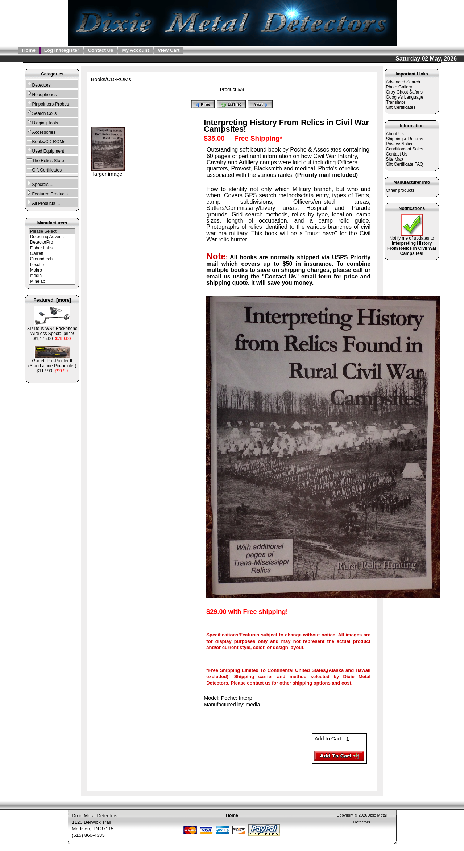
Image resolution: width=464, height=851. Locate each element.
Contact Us (100, 50)
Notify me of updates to (411, 244)
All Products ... (43, 202)
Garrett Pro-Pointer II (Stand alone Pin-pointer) (52, 361)
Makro (52, 270)
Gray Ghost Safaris (404, 92)
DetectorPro (52, 242)
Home (29, 50)
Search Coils (41, 112)
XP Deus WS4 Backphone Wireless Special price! (52, 329)
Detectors (38, 84)
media (52, 275)
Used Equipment (45, 150)
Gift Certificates (44, 169)
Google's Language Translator (404, 100)
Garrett (52, 253)
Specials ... (39, 183)
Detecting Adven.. (52, 237)
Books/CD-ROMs (111, 79)
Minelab (52, 281)
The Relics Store (45, 159)
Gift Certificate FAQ (404, 164)
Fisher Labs (52, 248)
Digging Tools (42, 122)
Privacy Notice (400, 143)
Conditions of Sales (404, 149)
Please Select (52, 231)
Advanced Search (403, 81)
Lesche (52, 265)
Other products (400, 190)
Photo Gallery (399, 87)
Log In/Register (61, 50)
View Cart (168, 50)
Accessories (40, 131)
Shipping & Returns (404, 138)
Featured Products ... (49, 193)
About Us (395, 133)
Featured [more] (52, 300)
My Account (135, 50)
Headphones (41, 93)
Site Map (394, 159)
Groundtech (52, 259)
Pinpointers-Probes (47, 103)
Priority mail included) (327, 175)
